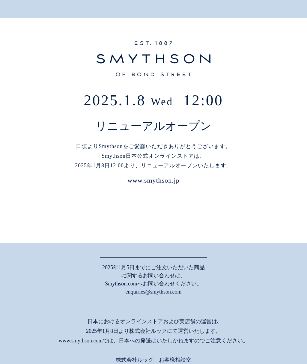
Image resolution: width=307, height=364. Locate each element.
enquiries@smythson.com (153, 252)
